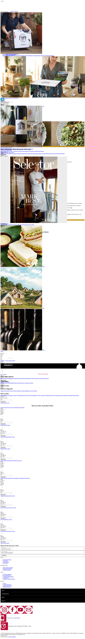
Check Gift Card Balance (31, 395)
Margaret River (27, 151)
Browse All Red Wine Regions (37, 151)
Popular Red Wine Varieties (6, 147)
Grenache (22, 148)
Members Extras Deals (74, 395)
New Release (6, 562)
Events (4, 583)
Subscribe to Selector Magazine (7, 224)
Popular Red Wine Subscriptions (7, 152)
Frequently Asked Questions (9, 579)
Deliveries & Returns (7, 568)
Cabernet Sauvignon (7, 148)
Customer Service (10, 618)
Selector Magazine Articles (19, 224)
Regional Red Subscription (6, 153)
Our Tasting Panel (7, 575)
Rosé (15, 383)
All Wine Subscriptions (44, 378)
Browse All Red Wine (28, 148)
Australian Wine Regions (8, 576)
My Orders (14, 395)
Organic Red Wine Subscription (44, 153)
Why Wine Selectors (7, 574)
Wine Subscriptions (7, 559)
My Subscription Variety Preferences (61, 395)
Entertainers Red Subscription (18, 153)
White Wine (7, 383)
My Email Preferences (48, 395)
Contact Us (19, 630)
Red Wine (3, 383)
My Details (3, 395)
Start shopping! (12, 636)
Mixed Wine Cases (21, 383)
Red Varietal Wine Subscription (31, 153)
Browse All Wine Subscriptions (58, 153)
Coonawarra (15, 151)
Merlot (18, 148)
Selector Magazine (4, 223)
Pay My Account (40, 395)
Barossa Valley (10, 151)
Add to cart (3, 401)
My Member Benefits (21, 395)
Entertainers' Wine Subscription (34, 55)
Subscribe (4, 555)
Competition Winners (7, 585)
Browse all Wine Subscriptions (47, 55)
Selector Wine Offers (29, 224)
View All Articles (33, 390)
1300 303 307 (17, 618)
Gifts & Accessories (29, 383)
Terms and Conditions (11, 630)
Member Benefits (6, 586)
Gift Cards (5, 563)
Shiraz (2, 148)
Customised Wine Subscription (20, 55)
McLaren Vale (21, 151)
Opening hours (11, 626)
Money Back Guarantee (8, 567)
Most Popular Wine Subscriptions (9, 54)
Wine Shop (5, 560)
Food (13, 390)
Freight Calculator (7, 569)
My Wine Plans (8, 395)
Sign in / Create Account (43, 373)
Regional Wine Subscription (8, 55)
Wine (15, 390)
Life (10, 390)
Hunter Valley (3, 151)
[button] (5, 361)
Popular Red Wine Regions (6, 150)
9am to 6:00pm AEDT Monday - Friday (23, 626)
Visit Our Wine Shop (5, 403)
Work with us (6, 577)
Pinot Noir (14, 148)
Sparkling (12, 383)
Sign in (2, 351)
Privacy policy (4, 630)
